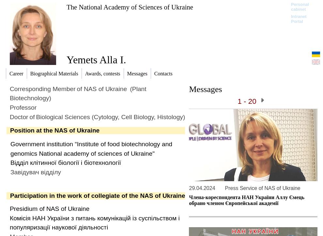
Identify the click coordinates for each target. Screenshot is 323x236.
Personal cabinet (300, 7)
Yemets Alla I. (96, 60)
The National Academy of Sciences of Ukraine (130, 7)
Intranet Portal (299, 19)
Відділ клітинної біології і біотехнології (65, 162)
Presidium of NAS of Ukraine (49, 208)
